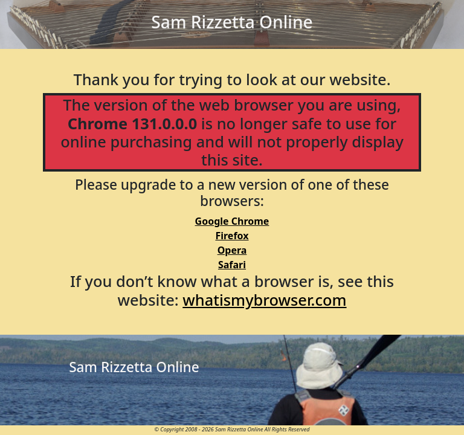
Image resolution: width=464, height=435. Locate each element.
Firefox (231, 235)
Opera (232, 250)
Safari (232, 264)
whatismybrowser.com (264, 299)
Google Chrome (232, 221)
